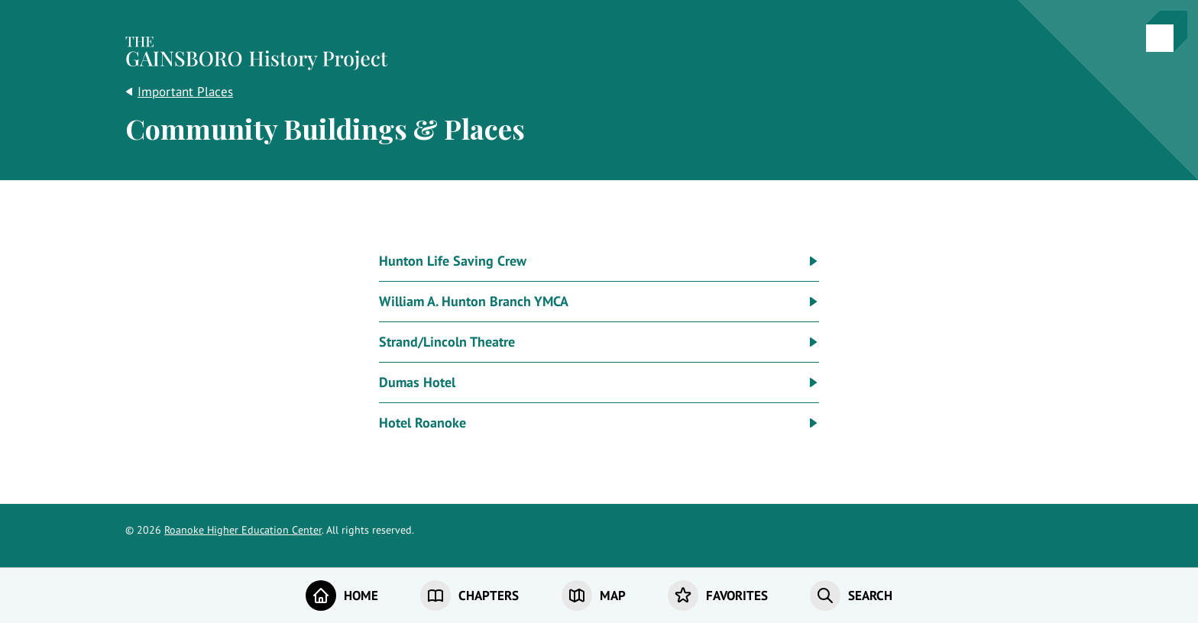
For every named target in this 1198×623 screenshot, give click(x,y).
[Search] (851, 595)
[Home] (342, 595)
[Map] (594, 595)
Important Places (185, 91)
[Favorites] (718, 595)
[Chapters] (469, 595)
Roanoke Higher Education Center (243, 530)
